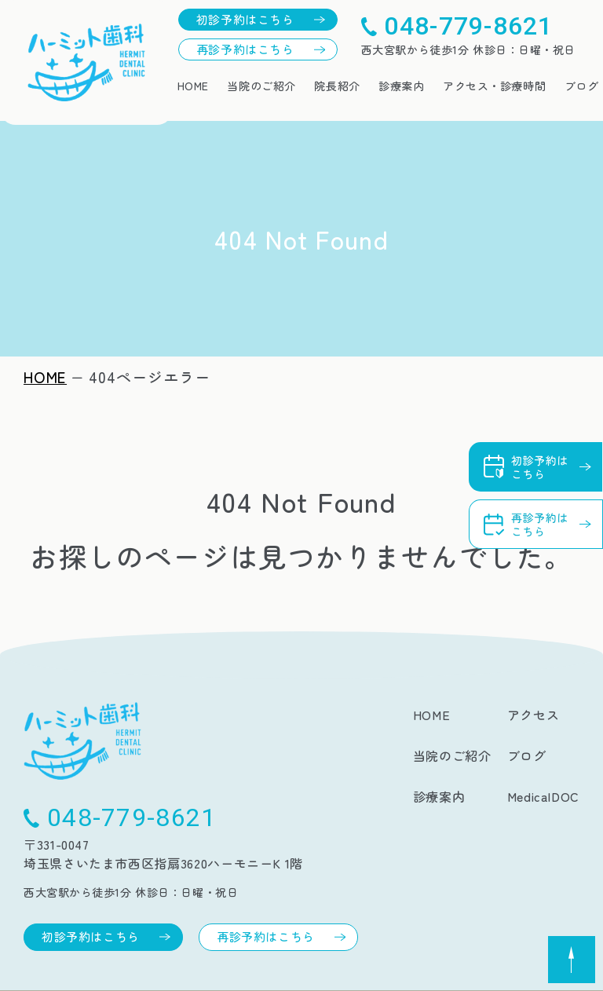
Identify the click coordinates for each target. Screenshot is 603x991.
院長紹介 (337, 85)
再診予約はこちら (245, 49)
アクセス (533, 714)
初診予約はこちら (245, 19)
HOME (193, 85)
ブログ (582, 85)
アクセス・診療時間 (494, 85)
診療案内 (401, 85)
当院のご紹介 (261, 85)
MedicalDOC (543, 796)
